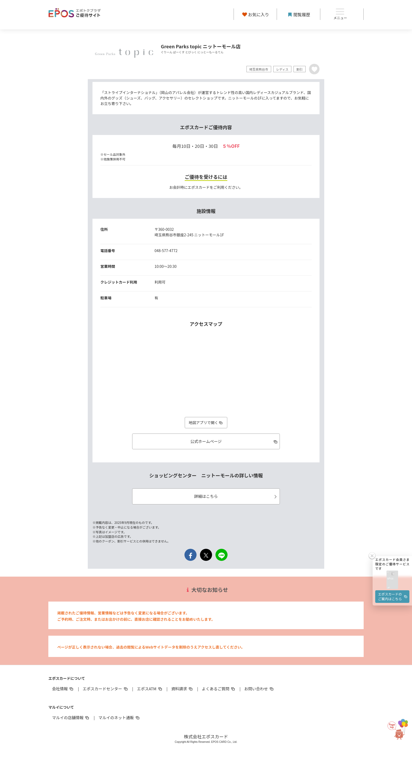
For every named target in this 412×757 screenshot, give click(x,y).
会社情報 (63, 688)
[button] (392, 580)
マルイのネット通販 (119, 717)
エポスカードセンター (105, 688)
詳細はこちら (236, 496)
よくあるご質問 (219, 688)
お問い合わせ (259, 688)
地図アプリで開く (206, 422)
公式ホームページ (234, 441)
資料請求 (182, 688)
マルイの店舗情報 (71, 717)
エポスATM (150, 688)
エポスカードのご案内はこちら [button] (393, 596)
